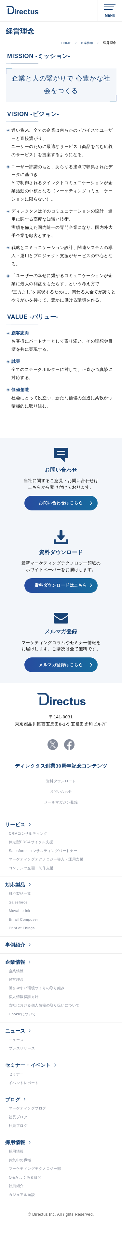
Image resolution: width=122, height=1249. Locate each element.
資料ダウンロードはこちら (60, 587)
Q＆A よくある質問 (26, 1202)
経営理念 (17, 995)
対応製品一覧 (21, 906)
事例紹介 (16, 959)
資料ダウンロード (61, 788)
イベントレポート (25, 1103)
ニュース (16, 1048)
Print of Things (22, 941)
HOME (64, 43)
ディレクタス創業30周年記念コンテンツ (61, 772)
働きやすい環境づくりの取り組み (39, 1004)
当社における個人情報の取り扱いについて (47, 1022)
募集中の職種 (21, 1184)
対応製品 (16, 896)
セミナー (17, 1094)
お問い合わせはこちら (61, 504)
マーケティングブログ (29, 1130)
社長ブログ (19, 1139)
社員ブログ (19, 1148)
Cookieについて (23, 1031)
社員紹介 (17, 1211)
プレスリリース (23, 1067)
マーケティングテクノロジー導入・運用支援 (49, 870)
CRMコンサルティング (30, 843)
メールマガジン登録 (61, 810)
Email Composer (24, 932)
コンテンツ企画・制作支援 (33, 878)
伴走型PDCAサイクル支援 (33, 852)
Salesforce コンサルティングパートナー (46, 861)
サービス (16, 833)
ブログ (14, 1121)
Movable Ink (20, 923)
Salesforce (19, 914)
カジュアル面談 (23, 1220)
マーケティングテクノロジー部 (37, 1193)
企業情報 (86, 43)
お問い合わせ (61, 799)
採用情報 (16, 1165)
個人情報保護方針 (25, 1013)
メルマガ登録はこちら (61, 668)
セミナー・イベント (30, 1084)
